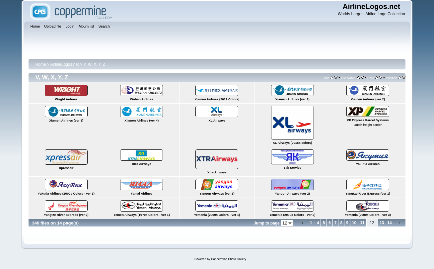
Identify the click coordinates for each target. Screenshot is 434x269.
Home (40, 64)
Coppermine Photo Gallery (228, 259)
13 (382, 223)
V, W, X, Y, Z (94, 64)
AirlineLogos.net (64, 64)
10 (354, 223)
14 (389, 223)
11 (362, 223)
